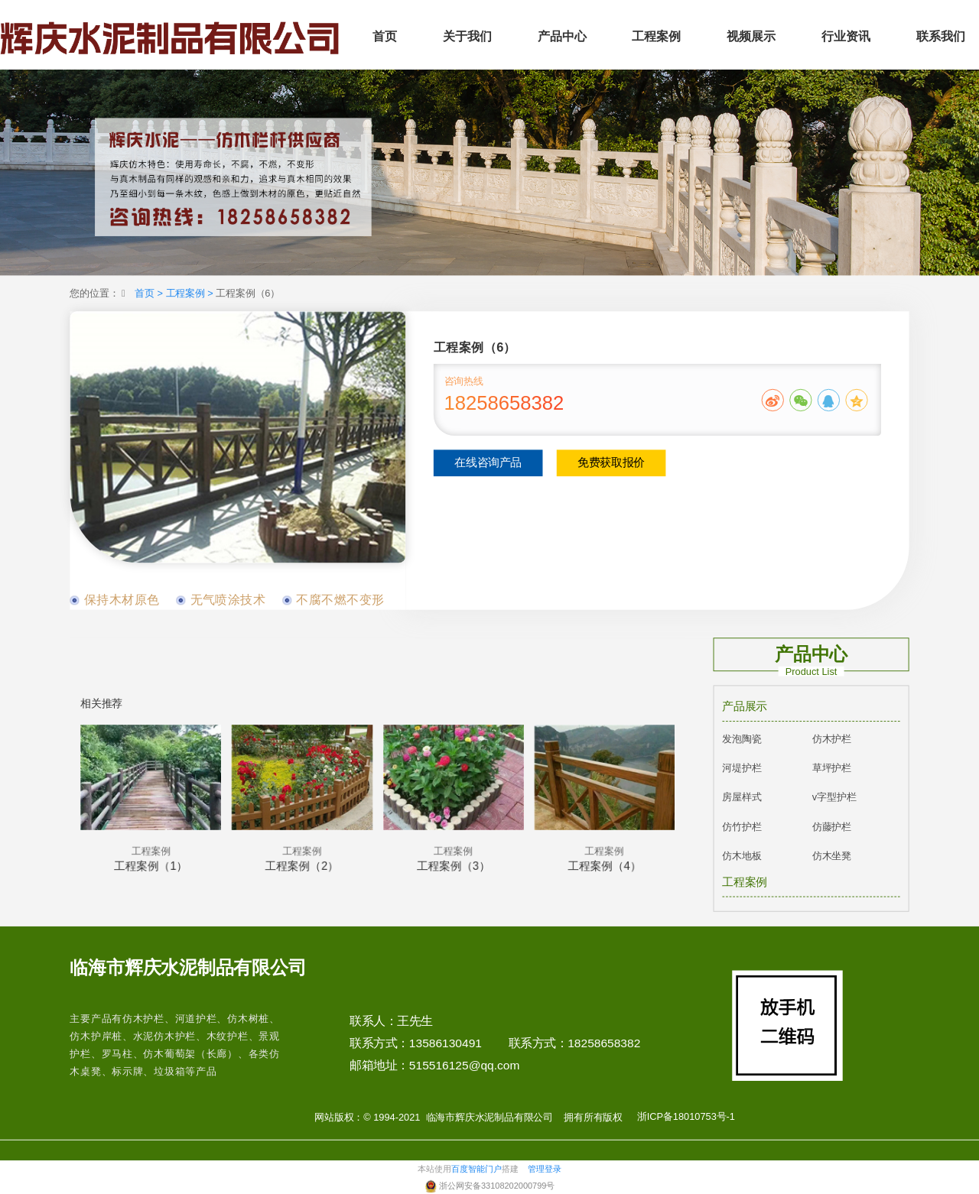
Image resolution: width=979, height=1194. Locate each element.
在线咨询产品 (488, 463)
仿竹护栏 (741, 826)
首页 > (150, 293)
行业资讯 (845, 36)
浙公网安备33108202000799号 (497, 1186)
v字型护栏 (834, 797)
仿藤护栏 (831, 826)
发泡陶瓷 (741, 739)
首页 (384, 36)
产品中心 (562, 36)
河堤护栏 (741, 768)
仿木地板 (741, 856)
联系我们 (940, 36)
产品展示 (744, 707)
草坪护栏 (831, 768)
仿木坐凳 (831, 856)
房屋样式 (741, 797)
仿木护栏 (831, 739)
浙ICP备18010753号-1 (686, 1117)
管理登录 (544, 1169)
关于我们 (467, 36)
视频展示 (751, 36)
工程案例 (656, 36)
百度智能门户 (476, 1169)
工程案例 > (191, 293)
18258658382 (504, 403)
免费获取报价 (611, 463)
